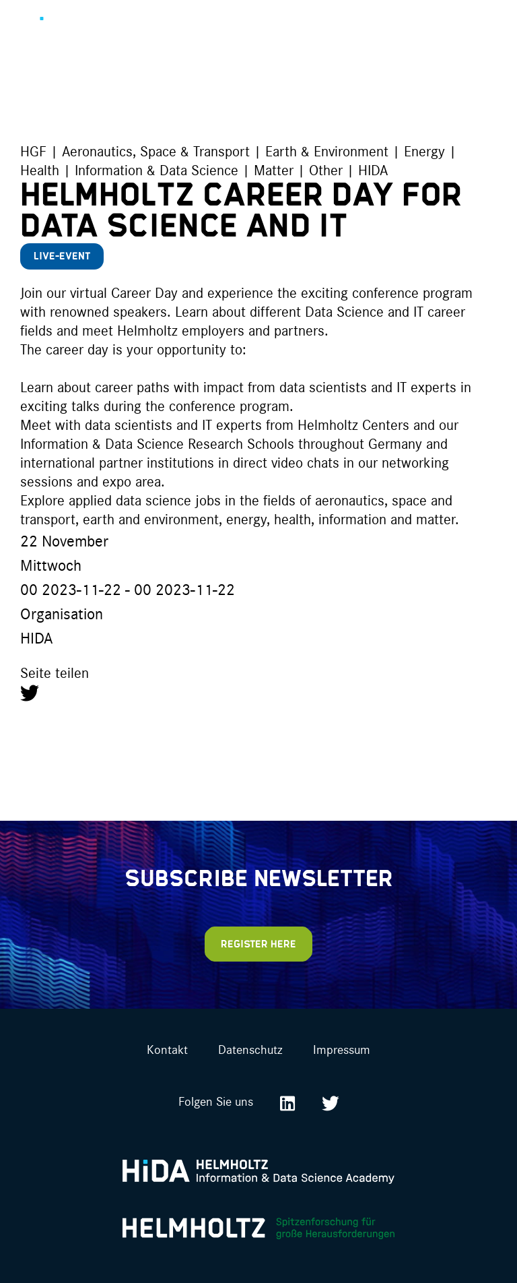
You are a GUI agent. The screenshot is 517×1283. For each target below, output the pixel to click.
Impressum (341, 1049)
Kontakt (167, 1049)
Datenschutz (250, 1049)
